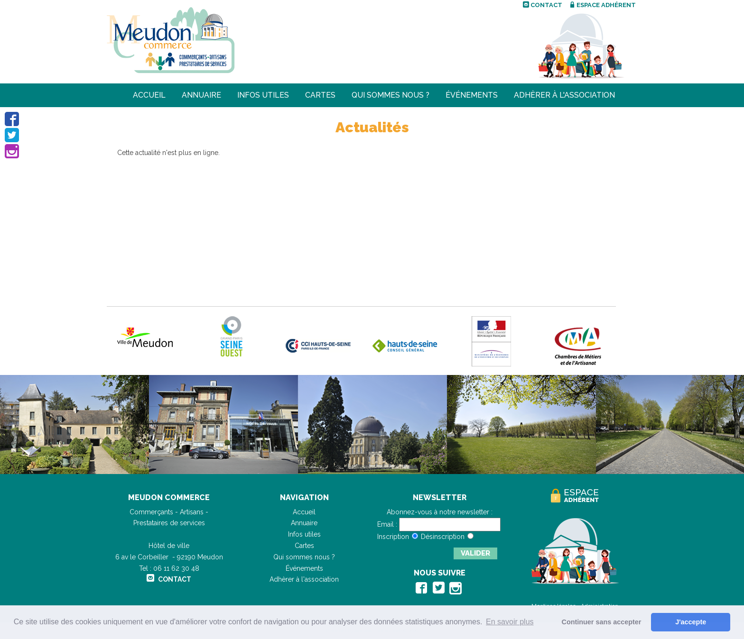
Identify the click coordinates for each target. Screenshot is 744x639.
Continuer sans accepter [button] (602, 622)
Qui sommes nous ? (390, 95)
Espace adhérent (603, 5)
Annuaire (201, 95)
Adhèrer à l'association (564, 95)
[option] (74, 424)
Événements (472, 95)
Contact (542, 5)
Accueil (149, 95)
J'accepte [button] (690, 622)
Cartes (320, 95)
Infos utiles (263, 95)
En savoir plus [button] (510, 622)
